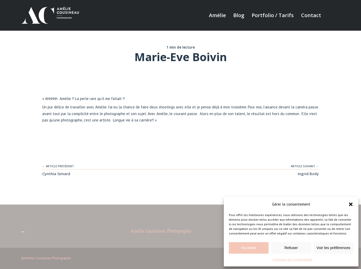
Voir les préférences (333, 247)
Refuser (291, 247)
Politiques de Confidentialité (292, 259)
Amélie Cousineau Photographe (161, 231)
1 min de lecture (180, 47)
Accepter (248, 247)
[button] (350, 204)
